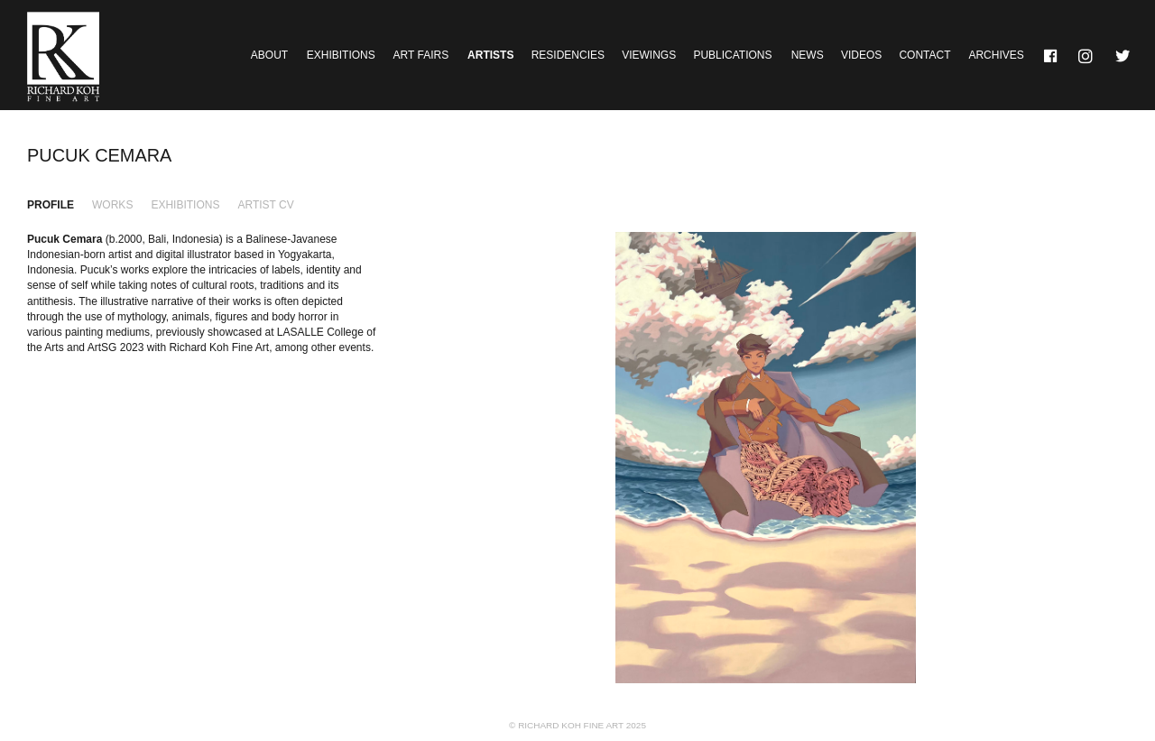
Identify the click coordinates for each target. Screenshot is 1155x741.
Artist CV (265, 205)
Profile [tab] (50, 205)
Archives (995, 55)
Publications (732, 55)
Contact (924, 55)
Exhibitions (341, 55)
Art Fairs (421, 55)
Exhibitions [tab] (185, 205)
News (807, 55)
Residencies (568, 55)
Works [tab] (112, 205)
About (269, 55)
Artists (490, 55)
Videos (861, 55)
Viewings (649, 55)
